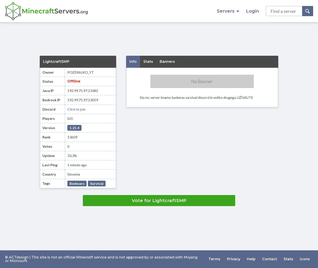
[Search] (307, 11)
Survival (96, 183)
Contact (269, 259)
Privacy (233, 259)
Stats (288, 259)
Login (252, 11)
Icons (305, 259)
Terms (214, 259)
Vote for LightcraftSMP (159, 200)
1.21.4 (74, 128)
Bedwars (77, 183)
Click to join (76, 109)
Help (251, 259)
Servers (228, 11)
